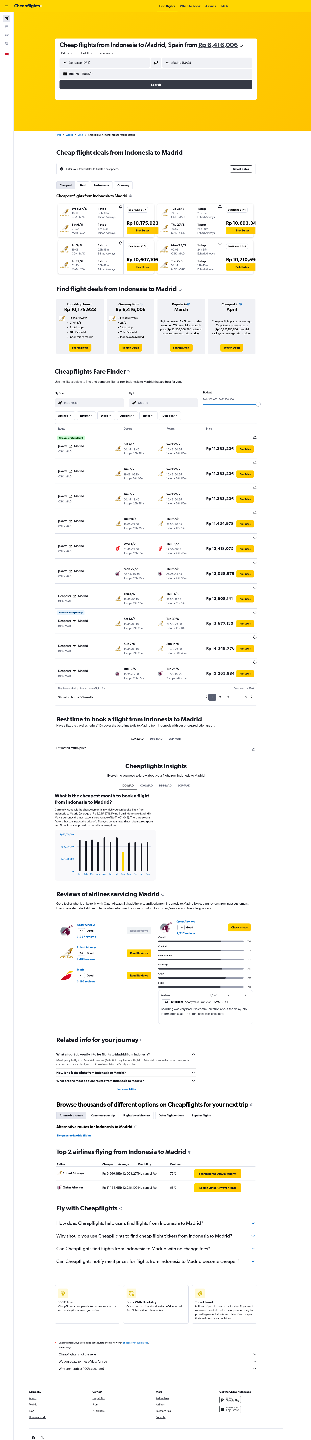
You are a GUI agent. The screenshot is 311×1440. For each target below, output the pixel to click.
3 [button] (235, 658)
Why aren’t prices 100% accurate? (164, 1329)
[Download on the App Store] (243, 1369)
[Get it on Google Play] (243, 1360)
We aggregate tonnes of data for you (164, 1322)
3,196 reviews (93, 942)
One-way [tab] (130, 185)
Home (64, 134)
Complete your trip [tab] (110, 1076)
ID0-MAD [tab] (134, 746)
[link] (86, 348)
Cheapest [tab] (72, 185)
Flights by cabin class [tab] (143, 1076)
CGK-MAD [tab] (143, 699)
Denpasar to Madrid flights (81, 1096)
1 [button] (218, 658)
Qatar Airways (93, 885)
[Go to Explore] (7, 43)
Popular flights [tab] (208, 1076)
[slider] (264, 404)
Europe (76, 134)
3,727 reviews (93, 897)
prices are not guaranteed (142, 1303)
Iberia (87, 930)
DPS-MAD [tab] (162, 699)
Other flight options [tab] (177, 1076)
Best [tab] (89, 185)
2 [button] (226, 658)
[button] (6, 6)
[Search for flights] (7, 18)
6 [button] (252, 658)
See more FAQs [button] (132, 1049)
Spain (87, 134)
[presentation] (248, 45)
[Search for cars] (7, 35)
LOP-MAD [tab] (181, 699)
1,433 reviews (93, 919)
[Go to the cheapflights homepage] (29, 6)
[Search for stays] (7, 27)
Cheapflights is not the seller (164, 1314)
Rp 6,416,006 (224, 44)
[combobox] (74, 53)
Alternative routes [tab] (77, 1076)
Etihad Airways (93, 907)
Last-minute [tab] (108, 185)
